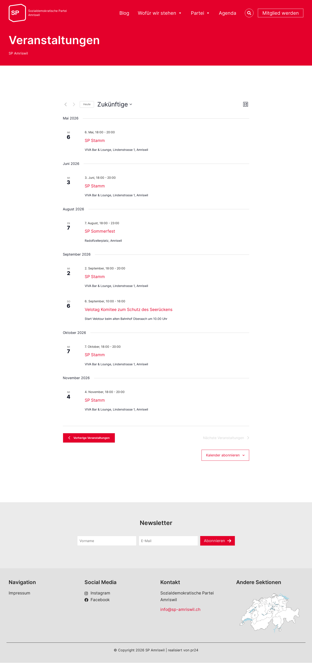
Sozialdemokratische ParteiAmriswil (47, 13)
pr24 (194, 652)
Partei (200, 13)
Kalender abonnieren (223, 457)
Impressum (19, 595)
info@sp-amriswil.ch (180, 611)
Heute (87, 104)
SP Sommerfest (100, 231)
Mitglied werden (280, 13)
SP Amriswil (18, 53)
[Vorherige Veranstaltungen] (65, 104)
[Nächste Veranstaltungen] (73, 104)
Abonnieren (214, 542)
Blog (124, 13)
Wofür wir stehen (160, 13)
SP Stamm (95, 140)
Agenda (227, 13)
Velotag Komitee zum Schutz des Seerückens (128, 309)
